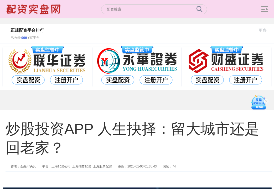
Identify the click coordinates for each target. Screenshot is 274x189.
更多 (265, 30)
